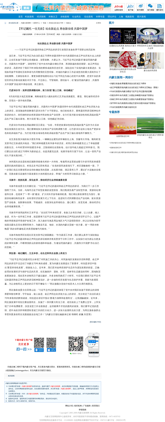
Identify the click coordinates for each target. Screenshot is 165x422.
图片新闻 (141, 16)
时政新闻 (29, 16)
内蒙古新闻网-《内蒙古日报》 (72, 34)
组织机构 (78, 406)
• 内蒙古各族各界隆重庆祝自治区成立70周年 (127, 84)
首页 (20, 16)
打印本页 (51, 34)
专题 (44, 23)
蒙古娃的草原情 (150, 71)
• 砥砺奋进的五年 (115, 148)
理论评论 (112, 16)
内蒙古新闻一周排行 (121, 77)
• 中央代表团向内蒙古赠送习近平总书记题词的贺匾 (130, 91)
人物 (121, 16)
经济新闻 (41, 16)
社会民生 (76, 16)
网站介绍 (69, 406)
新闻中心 (36, 23)
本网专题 (100, 16)
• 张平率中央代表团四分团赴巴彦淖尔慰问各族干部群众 (132, 103)
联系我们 (96, 406)
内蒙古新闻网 (26, 23)
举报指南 (82, 410)
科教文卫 (53, 16)
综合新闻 (88, 16)
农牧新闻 (64, 16)
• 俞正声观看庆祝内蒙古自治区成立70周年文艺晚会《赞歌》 (134, 87)
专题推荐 (114, 112)
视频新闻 (129, 16)
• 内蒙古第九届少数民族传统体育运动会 (123, 152)
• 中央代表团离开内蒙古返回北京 (123, 107)
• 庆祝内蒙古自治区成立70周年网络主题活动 (125, 143)
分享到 (98, 23)
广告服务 (87, 406)
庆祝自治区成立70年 (56, 23)
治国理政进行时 (122, 136)
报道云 (68, 23)
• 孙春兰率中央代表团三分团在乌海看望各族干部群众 (131, 99)
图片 (111, 22)
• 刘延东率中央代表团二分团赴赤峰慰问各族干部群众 (131, 95)
